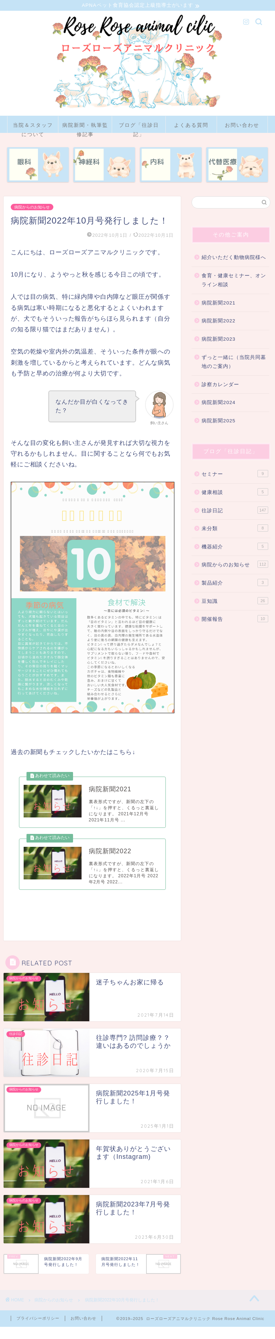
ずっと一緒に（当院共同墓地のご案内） (234, 362)
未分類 (235, 529)
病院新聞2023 (218, 340)
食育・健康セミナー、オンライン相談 (234, 281)
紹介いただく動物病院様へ (234, 258)
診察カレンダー (220, 385)
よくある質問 (191, 126)
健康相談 (235, 492)
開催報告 (235, 619)
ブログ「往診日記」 (139, 128)
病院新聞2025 (218, 421)
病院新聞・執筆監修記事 (85, 128)
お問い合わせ (242, 126)
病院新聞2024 (218, 403)
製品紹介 (235, 583)
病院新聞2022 (218, 322)
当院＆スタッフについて (33, 128)
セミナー (235, 474)
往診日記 (235, 511)
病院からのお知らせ (32, 208)
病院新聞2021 (218, 304)
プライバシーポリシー (37, 1330)
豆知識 (235, 601)
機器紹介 (235, 547)
